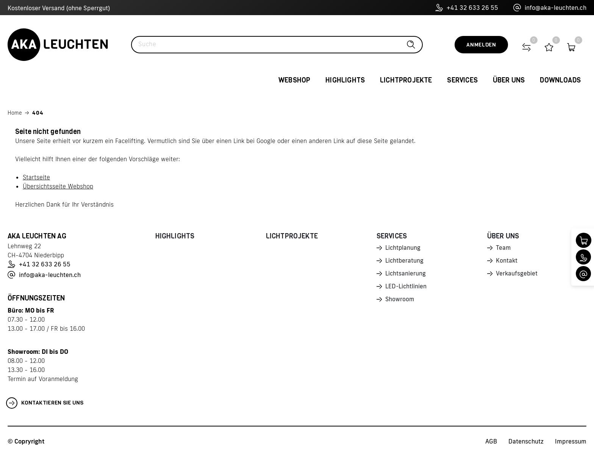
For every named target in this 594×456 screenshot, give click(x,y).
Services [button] (462, 80)
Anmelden (481, 44)
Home (15, 112)
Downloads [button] (560, 80)
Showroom (400, 301)
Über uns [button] (509, 80)
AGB (491, 441)
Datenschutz (526, 441)
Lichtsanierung (405, 275)
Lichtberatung (404, 261)
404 (38, 112)
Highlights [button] (345, 80)
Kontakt (507, 261)
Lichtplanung (403, 248)
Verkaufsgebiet (517, 275)
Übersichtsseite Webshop (58, 186)
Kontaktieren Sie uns (45, 403)
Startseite (36, 177)
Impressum (570, 441)
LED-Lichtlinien (406, 288)
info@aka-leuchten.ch (549, 7)
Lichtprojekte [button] (406, 80)
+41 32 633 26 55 (466, 7)
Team (503, 248)
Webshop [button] (294, 80)
